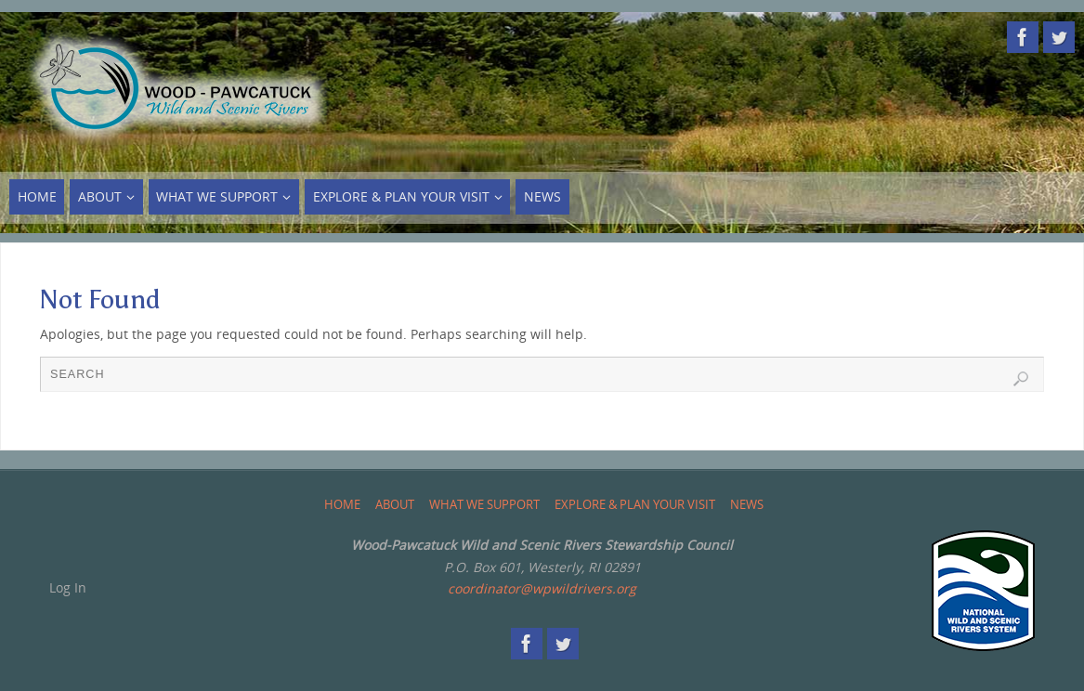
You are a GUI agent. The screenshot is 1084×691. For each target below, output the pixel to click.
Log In (67, 587)
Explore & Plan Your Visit (635, 505)
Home (342, 505)
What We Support (484, 505)
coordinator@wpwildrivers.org (542, 588)
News (747, 505)
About (394, 505)
